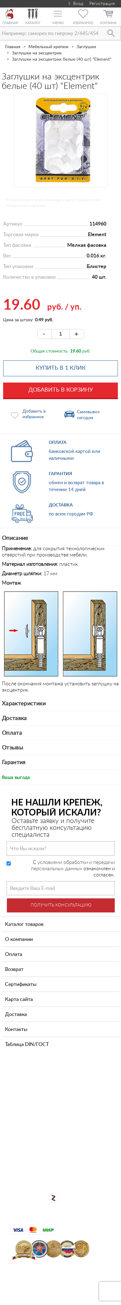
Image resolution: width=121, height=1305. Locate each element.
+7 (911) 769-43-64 (44, 1081)
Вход (75, 4)
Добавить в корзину (60, 390)
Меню (58, 23)
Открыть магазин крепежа (64, 1150)
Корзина (108, 23)
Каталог (33, 23)
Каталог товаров (24, 924)
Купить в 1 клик (61, 368)
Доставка (14, 718)
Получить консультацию (61, 905)
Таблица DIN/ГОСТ (27, 1044)
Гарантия (14, 762)
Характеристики (24, 704)
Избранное (83, 23)
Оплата (12, 733)
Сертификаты (21, 984)
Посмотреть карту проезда (64, 1129)
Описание (15, 538)
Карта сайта (19, 999)
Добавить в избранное (34, 414)
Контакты (16, 1029)
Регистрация (102, 4)
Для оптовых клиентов (64, 1171)
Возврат (14, 969)
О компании (19, 939)
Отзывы (12, 748)
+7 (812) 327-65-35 (44, 1101)
